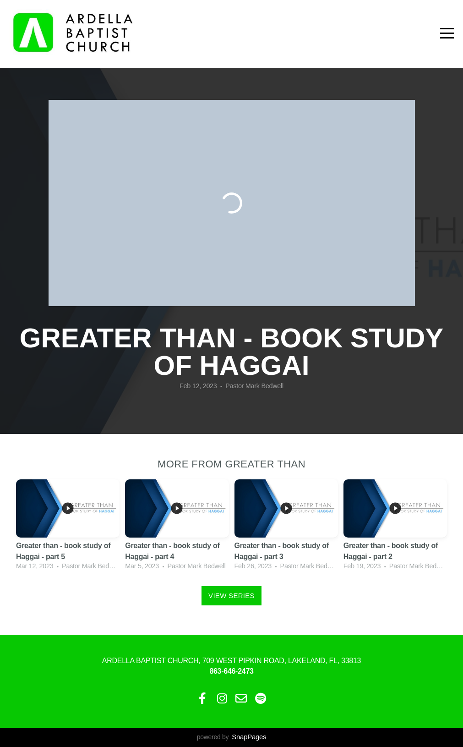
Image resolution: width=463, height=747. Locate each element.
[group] (68, 525)
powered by (231, 737)
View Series (231, 595)
